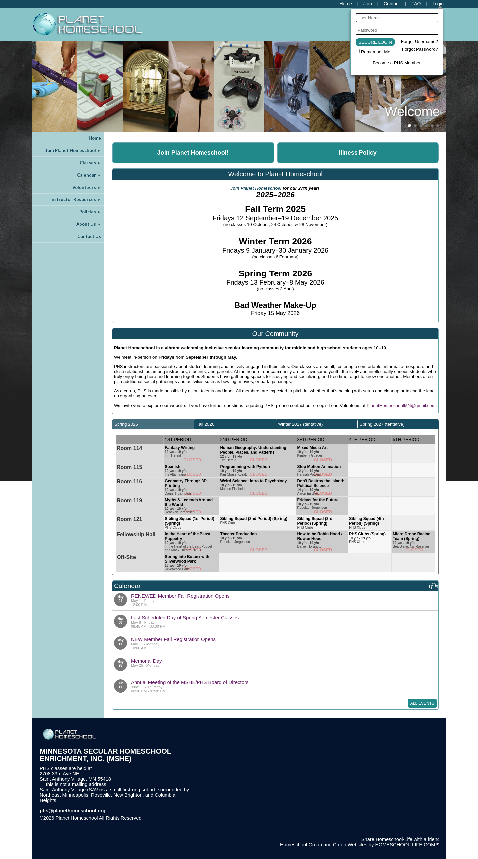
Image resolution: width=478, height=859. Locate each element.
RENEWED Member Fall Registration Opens (180, 596)
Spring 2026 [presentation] (126, 424)
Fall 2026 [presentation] (205, 424)
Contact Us (89, 236)
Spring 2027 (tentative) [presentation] (382, 424)
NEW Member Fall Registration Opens (173, 639)
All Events (422, 703)
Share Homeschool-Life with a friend (400, 839)
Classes (90, 162)
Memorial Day (146, 661)
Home (95, 138)
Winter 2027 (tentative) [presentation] (300, 424)
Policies (90, 211)
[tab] (153, 424)
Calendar (89, 175)
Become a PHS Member (397, 62)
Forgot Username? (419, 41)
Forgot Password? (420, 49)
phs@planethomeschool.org (73, 810)
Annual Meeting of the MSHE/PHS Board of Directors (190, 682)
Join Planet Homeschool (73, 150)
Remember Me (375, 51)
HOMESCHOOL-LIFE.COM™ (407, 844)
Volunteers (86, 187)
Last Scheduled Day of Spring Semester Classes (185, 617)
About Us (88, 224)
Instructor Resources (75, 199)
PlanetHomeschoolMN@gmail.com (401, 405)
